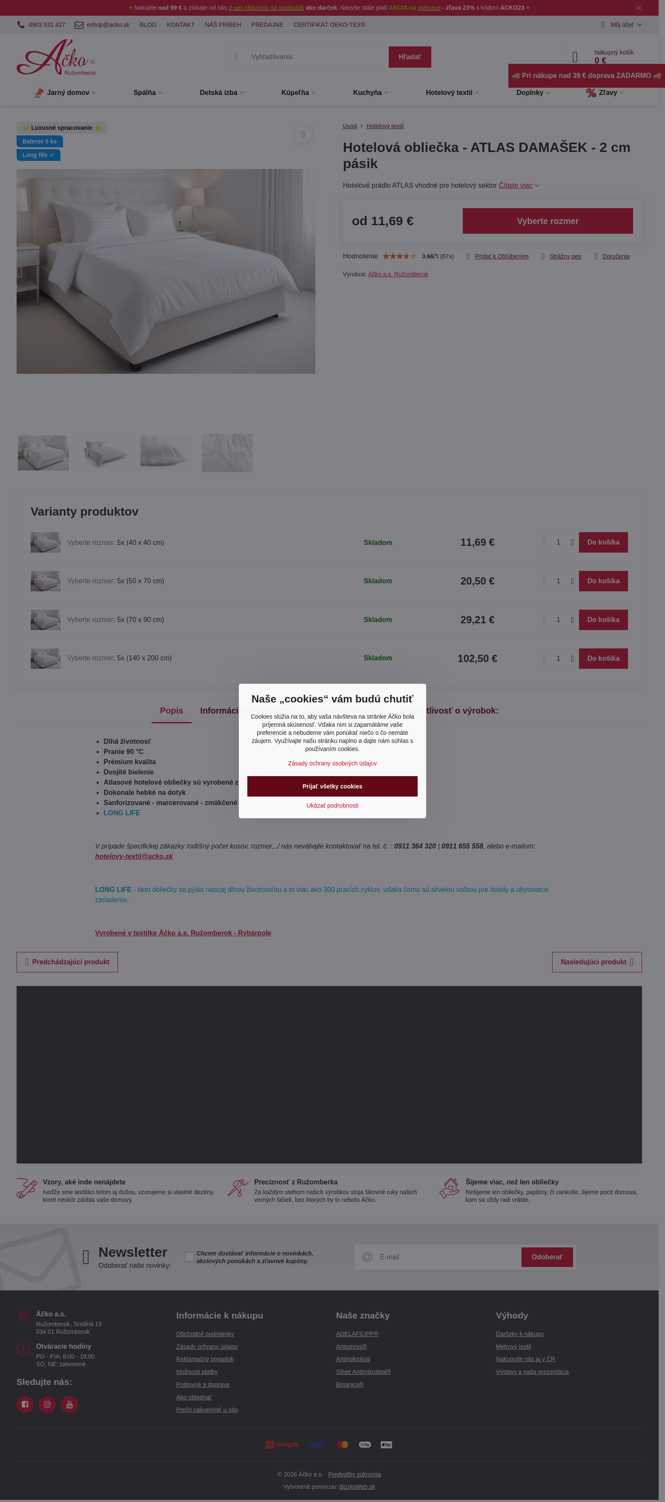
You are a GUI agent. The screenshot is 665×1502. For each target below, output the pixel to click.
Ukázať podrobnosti (332, 805)
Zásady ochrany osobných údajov (332, 763)
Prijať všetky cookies (333, 786)
